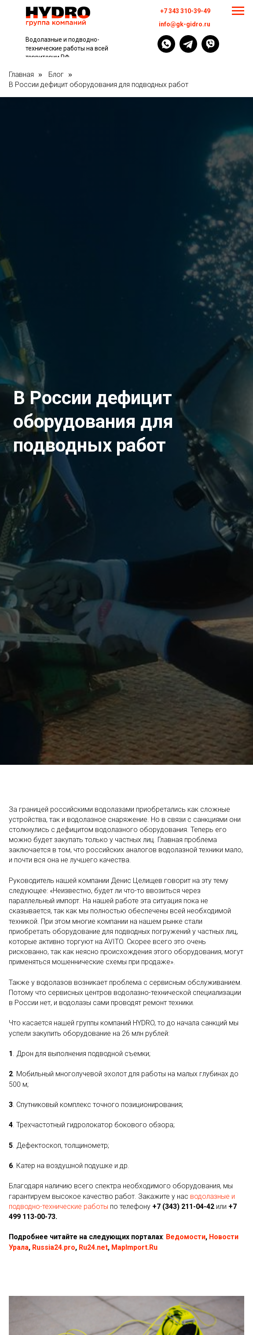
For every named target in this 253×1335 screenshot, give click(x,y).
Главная (21, 74)
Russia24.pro (53, 1247)
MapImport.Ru (134, 1247)
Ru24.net (93, 1247)
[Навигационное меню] (238, 11)
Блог (56, 74)
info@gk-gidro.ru (184, 24)
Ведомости (185, 1237)
